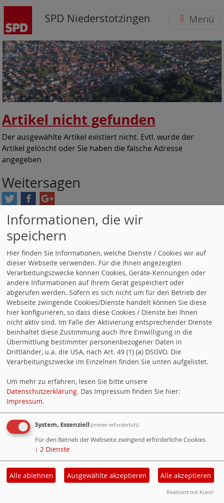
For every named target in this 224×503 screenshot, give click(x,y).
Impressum (24, 401)
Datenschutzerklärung (42, 391)
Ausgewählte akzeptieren (107, 475)
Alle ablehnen (31, 475)
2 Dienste (52, 449)
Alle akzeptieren (185, 475)
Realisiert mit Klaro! (190, 491)
